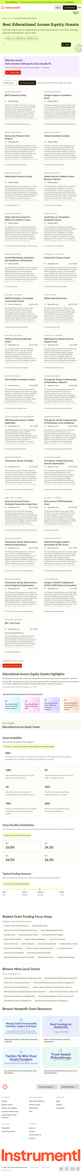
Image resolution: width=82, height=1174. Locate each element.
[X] (66, 1169)
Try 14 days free (70, 7)
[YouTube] (72, 1169)
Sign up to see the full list (12, 665)
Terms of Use (45, 1167)
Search (66, 44)
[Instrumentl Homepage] (10, 7)
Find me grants (13, 72)
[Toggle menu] (79, 7)
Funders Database (47, 1087)
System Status (6, 1170)
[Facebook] (61, 1169)
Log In (58, 7)
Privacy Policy (34, 1167)
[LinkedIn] (78, 1169)
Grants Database (69, 1087)
